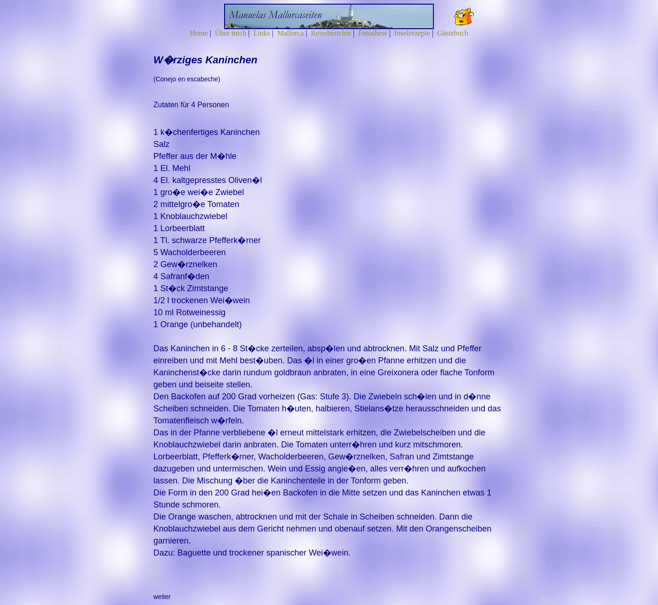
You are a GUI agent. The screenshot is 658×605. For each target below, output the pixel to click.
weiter (162, 596)
